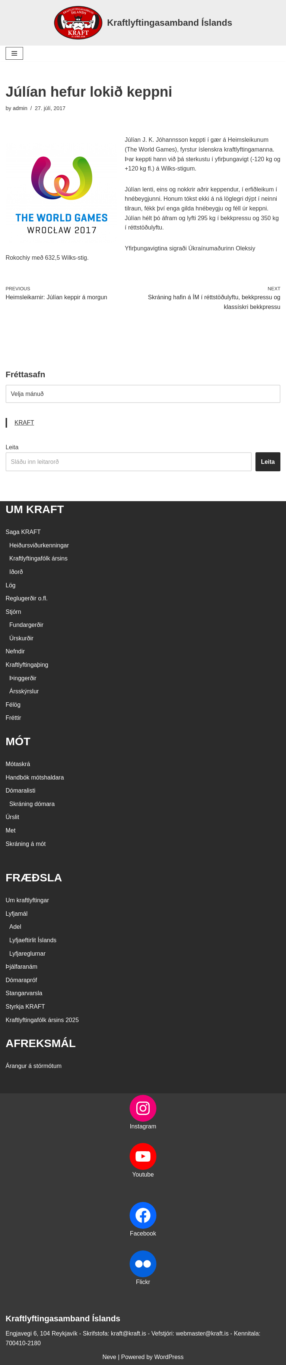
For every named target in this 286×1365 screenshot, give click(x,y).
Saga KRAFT (23, 532)
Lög (11, 585)
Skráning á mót (26, 844)
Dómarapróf (21, 980)
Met (11, 830)
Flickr (143, 1282)
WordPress (169, 1357)
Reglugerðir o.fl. (27, 598)
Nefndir (15, 651)
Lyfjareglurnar (27, 953)
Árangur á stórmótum (33, 1066)
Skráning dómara (32, 804)
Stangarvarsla (24, 993)
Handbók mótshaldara (35, 777)
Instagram (143, 1126)
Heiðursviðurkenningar (39, 545)
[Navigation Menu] (14, 53)
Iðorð (16, 572)
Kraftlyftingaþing (27, 665)
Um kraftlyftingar (27, 900)
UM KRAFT (35, 509)
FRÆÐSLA (34, 877)
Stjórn (13, 612)
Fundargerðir (26, 625)
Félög (13, 705)
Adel (15, 927)
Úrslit (12, 817)
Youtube (143, 1174)
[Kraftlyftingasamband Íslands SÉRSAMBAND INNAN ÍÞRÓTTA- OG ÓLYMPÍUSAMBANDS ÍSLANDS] (143, 22)
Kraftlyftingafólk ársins (38, 558)
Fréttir (13, 718)
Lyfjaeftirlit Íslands (33, 940)
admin (20, 108)
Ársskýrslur (24, 691)
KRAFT (24, 422)
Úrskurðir (21, 638)
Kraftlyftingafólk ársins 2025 (42, 1020)
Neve (109, 1357)
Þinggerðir (22, 678)
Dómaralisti (20, 790)
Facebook (143, 1233)
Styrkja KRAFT (25, 1006)
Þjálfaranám (21, 966)
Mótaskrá (18, 764)
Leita (12, 447)
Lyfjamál (17, 913)
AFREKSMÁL (41, 1043)
